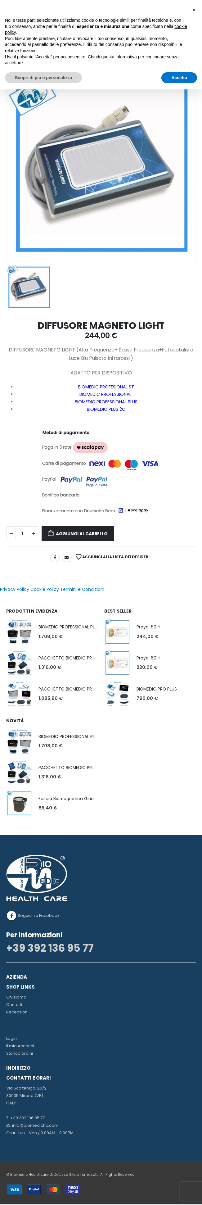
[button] (194, 10)
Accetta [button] (179, 77)
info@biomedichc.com (35, 1126)
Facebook (55, 557)
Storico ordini (19, 1054)
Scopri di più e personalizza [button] (43, 77)
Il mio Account (20, 1046)
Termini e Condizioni (82, 589)
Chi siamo (16, 998)
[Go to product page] (19, 632)
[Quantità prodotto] (22, 533)
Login (11, 1039)
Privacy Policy (14, 589)
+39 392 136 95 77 (50, 948)
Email (67, 557)
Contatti (14, 1005)
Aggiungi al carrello (82, 534)
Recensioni (17, 1013)
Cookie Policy (44, 589)
